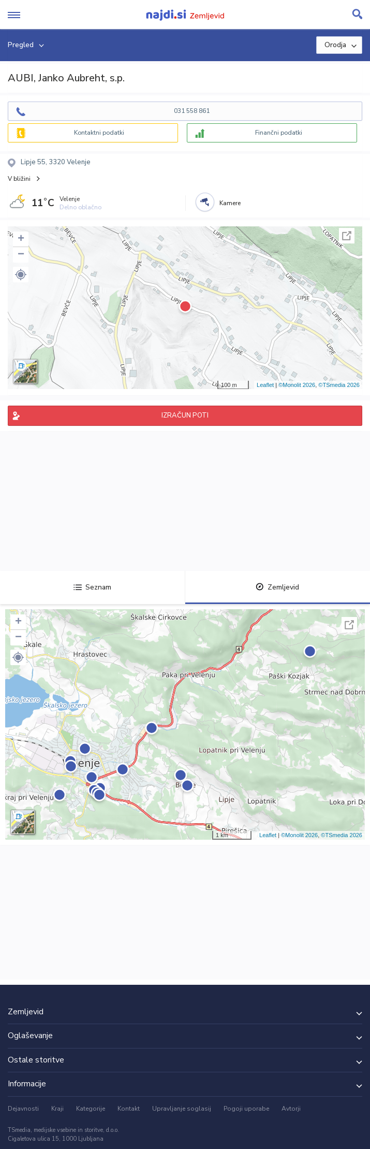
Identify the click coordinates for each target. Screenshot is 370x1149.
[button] (20, 274)
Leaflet (265, 385)
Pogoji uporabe (246, 1108)
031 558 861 (192, 111)
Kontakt (128, 1108)
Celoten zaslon (346, 235)
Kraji (57, 1108)
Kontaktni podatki (99, 132)
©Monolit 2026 (296, 385)
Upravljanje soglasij (181, 1108)
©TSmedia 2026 (339, 385)
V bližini (19, 179)
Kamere (230, 203)
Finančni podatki (278, 132)
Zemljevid (277, 587)
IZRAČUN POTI (185, 415)
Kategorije (90, 1108)
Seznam (92, 587)
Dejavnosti (23, 1108)
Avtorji (291, 1108)
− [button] (21, 255)
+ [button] (21, 239)
